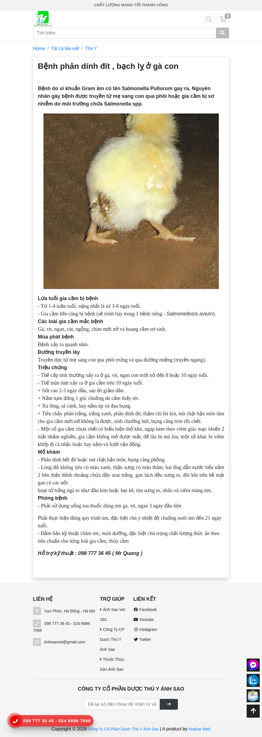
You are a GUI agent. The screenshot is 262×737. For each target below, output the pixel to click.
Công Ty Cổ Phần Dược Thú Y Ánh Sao (123, 729)
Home (39, 48)
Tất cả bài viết (65, 48)
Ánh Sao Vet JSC (112, 614)
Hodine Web (200, 729)
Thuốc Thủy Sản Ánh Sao (112, 664)
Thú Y (91, 48)
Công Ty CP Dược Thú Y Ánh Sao (112, 639)
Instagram (145, 629)
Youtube (143, 619)
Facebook (145, 609)
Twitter (142, 639)
